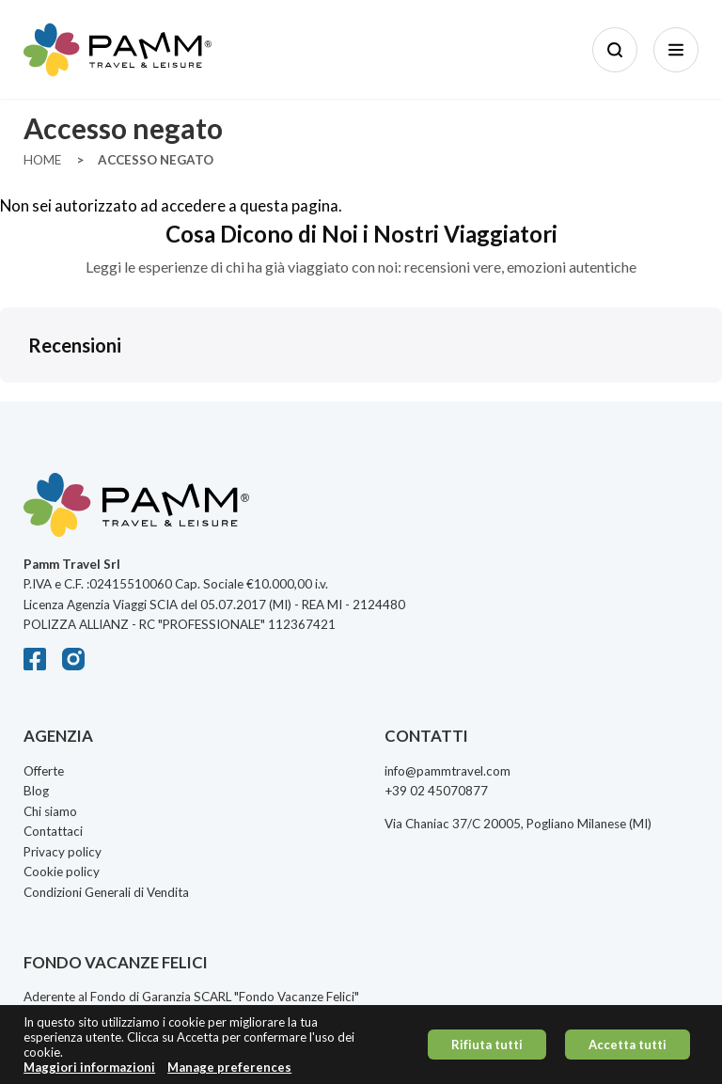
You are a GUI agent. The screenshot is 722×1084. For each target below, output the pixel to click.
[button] (15, 401)
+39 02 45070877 (436, 790)
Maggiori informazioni (89, 1067)
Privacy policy (63, 851)
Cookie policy (62, 871)
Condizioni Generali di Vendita (106, 892)
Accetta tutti (628, 1044)
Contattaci (53, 831)
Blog (36, 790)
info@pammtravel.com (447, 770)
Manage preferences (229, 1067)
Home (42, 159)
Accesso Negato (155, 159)
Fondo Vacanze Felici (296, 996)
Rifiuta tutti (487, 1044)
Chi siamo (50, 811)
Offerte (44, 770)
